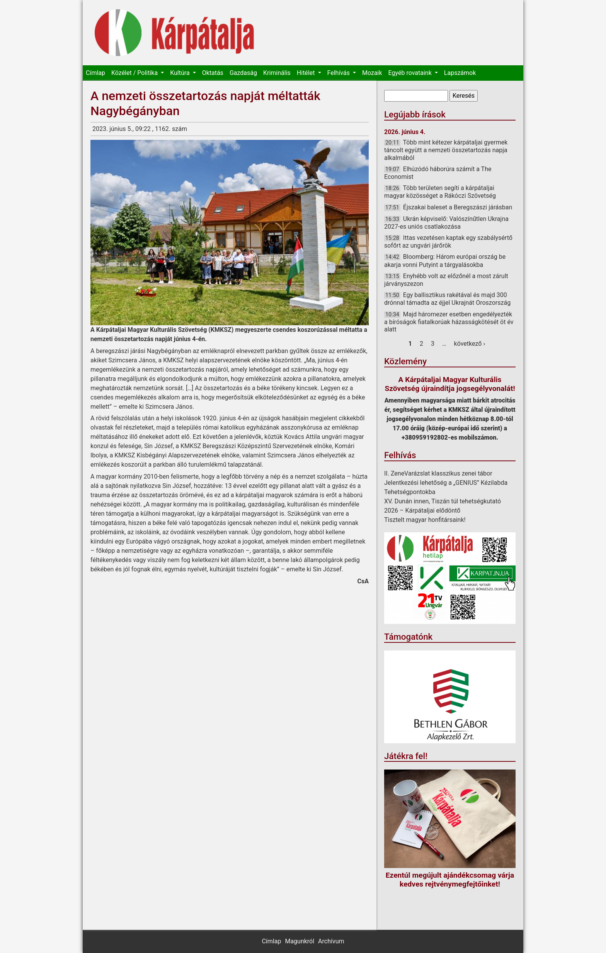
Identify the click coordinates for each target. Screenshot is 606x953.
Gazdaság (243, 72)
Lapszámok (460, 72)
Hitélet (307, 72)
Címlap (95, 72)
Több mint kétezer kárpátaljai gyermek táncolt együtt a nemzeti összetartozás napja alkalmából (445, 150)
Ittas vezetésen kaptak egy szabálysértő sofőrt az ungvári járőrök (448, 241)
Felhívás (339, 72)
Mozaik (372, 72)
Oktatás (212, 72)
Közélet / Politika (135, 72)
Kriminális (277, 72)
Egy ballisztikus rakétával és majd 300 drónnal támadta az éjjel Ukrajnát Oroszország (447, 298)
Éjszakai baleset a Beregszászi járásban (457, 207)
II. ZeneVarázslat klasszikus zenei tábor (438, 473)
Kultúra (180, 72)
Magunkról (299, 941)
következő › (469, 343)
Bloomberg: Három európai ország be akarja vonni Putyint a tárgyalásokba (445, 260)
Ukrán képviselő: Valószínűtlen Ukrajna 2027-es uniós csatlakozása (446, 222)
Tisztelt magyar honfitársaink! (425, 519)
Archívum (331, 941)
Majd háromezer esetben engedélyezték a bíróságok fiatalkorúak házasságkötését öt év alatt (449, 322)
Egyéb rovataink (410, 72)
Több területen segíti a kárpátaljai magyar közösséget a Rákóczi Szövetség (440, 191)
